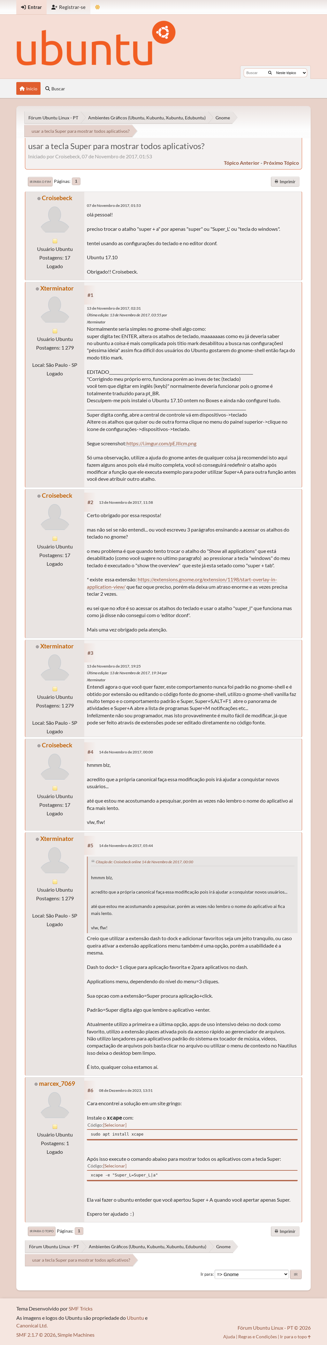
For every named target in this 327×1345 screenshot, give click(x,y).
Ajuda (229, 1336)
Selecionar (114, 1125)
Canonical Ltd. (32, 1325)
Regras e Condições (257, 1336)
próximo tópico (281, 163)
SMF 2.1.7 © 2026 (36, 1335)
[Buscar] (270, 72)
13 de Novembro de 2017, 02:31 (114, 308)
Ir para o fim (40, 182)
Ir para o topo (42, 1231)
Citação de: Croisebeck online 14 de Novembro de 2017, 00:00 (144, 861)
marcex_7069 (57, 1083)
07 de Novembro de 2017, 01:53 (114, 205)
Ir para (207, 1274)
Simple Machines (76, 1335)
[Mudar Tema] (97, 7)
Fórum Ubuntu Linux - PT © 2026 (274, 1328)
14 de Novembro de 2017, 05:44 (126, 845)
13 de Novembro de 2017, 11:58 (126, 502)
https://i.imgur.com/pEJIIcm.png (161, 443)
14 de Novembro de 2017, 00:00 (126, 752)
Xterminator (57, 288)
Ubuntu (135, 1318)
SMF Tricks (81, 1308)
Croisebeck (57, 197)
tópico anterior (242, 163)
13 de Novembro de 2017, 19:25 (114, 666)
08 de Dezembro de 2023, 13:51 (126, 1090)
